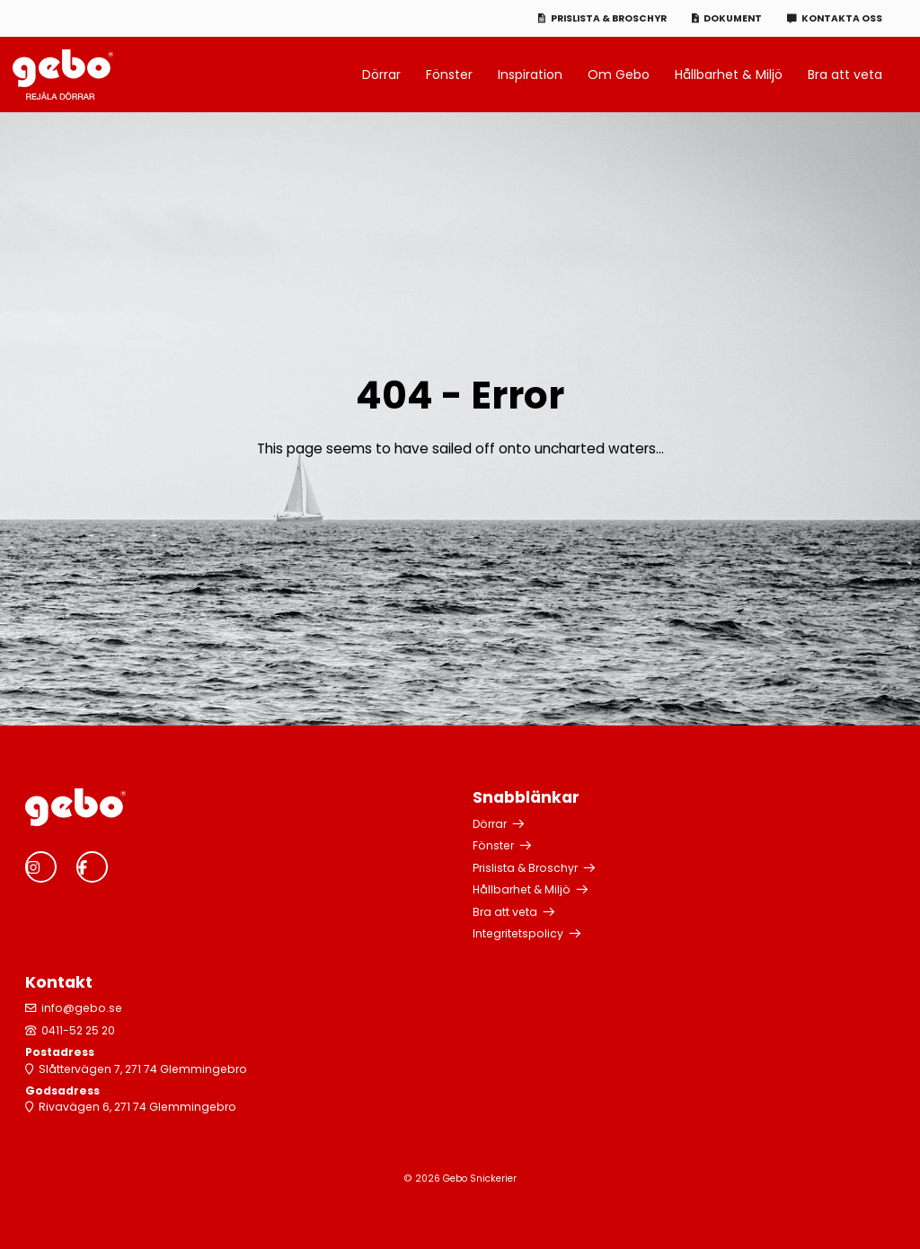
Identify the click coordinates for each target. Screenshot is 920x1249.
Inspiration (530, 75)
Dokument (732, 18)
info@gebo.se (81, 1008)
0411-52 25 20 (78, 1030)
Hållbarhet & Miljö (729, 75)
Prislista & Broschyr (609, 18)
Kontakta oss (841, 18)
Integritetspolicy (518, 933)
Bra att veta (845, 75)
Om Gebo (619, 75)
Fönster (449, 75)
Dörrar (381, 75)
